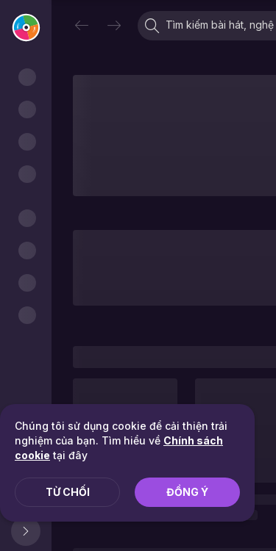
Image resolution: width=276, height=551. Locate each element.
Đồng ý (187, 492)
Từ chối (68, 492)
